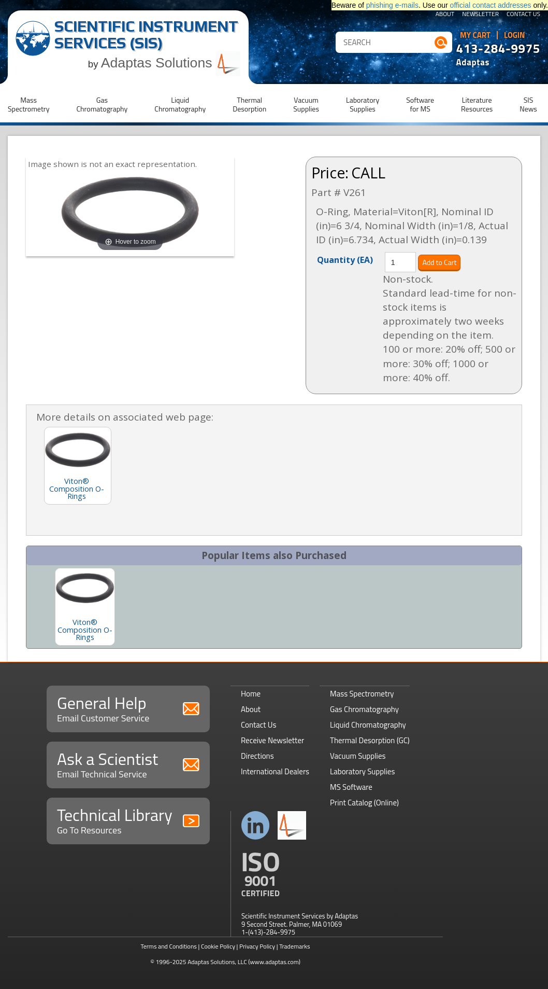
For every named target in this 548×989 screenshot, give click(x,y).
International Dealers (275, 771)
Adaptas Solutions (171, 63)
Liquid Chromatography (368, 725)
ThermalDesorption (249, 104)
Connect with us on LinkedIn (255, 825)
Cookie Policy (218, 946)
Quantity (345, 259)
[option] (85, 607)
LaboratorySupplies (362, 104)
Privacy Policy (257, 946)
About (445, 14)
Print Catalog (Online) (364, 803)
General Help (128, 707)
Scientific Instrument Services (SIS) (146, 34)
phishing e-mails (392, 5)
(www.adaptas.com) (274, 962)
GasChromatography (101, 104)
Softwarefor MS (420, 104)
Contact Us (523, 14)
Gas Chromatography (364, 709)
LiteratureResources (477, 104)
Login (514, 35)
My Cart (475, 35)
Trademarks (294, 946)
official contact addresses (490, 5)
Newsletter (480, 14)
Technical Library (128, 819)
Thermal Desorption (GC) (370, 740)
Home (251, 694)
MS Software (351, 787)
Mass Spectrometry (362, 694)
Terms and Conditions (168, 946)
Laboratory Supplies (362, 771)
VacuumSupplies (306, 104)
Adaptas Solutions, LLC (217, 962)
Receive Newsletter (272, 740)
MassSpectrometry (28, 104)
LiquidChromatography (180, 104)
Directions (257, 756)
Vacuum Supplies (357, 756)
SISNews (528, 104)
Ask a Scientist (128, 763)
